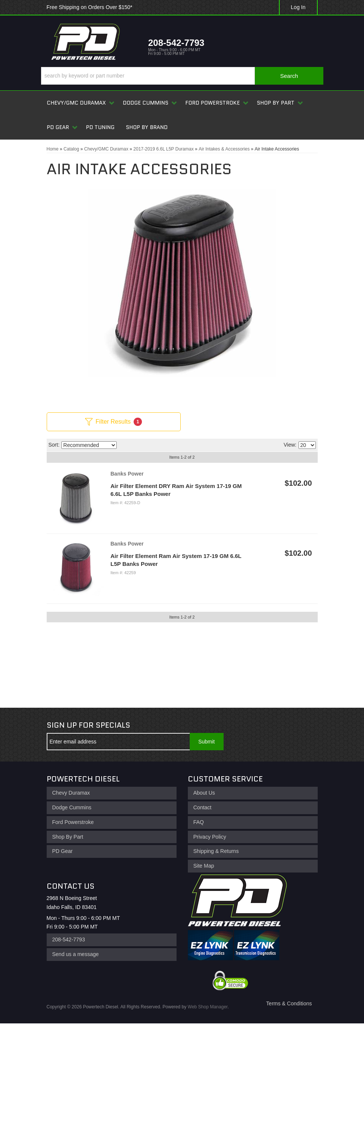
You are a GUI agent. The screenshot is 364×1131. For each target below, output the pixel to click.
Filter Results (113, 422)
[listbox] (89, 445)
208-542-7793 (68, 939)
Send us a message (75, 954)
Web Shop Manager (208, 1006)
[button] (182, 76)
